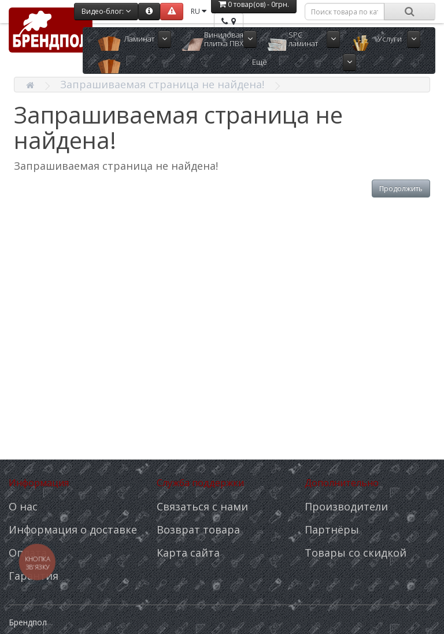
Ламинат (139, 38)
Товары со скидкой (355, 553)
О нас (23, 506)
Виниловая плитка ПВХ (223, 39)
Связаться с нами (202, 506)
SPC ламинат (303, 39)
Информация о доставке (73, 529)
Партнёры (332, 529)
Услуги (390, 38)
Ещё (259, 62)
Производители (346, 506)
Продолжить (401, 188)
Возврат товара (198, 529)
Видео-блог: (106, 11)
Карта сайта (188, 553)
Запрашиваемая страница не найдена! (162, 84)
